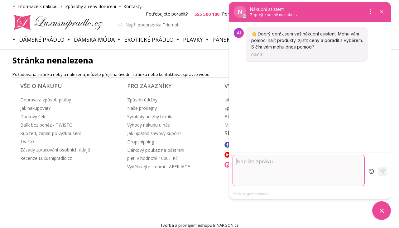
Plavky (193, 39)
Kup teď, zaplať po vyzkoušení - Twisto (52, 137)
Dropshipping (140, 142)
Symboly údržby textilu (149, 116)
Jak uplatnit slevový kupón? (154, 133)
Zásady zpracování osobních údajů (55, 150)
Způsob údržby (142, 100)
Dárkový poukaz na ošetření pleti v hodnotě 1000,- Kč (155, 154)
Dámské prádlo (42, 39)
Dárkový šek (32, 116)
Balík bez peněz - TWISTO (46, 125)
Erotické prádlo (149, 39)
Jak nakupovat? (35, 108)
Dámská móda (94, 39)
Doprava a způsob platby (45, 100)
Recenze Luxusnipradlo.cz (46, 158)
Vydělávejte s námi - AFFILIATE (158, 167)
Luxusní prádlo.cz (57, 22)
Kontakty (132, 6)
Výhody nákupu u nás (148, 125)
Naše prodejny (142, 108)
